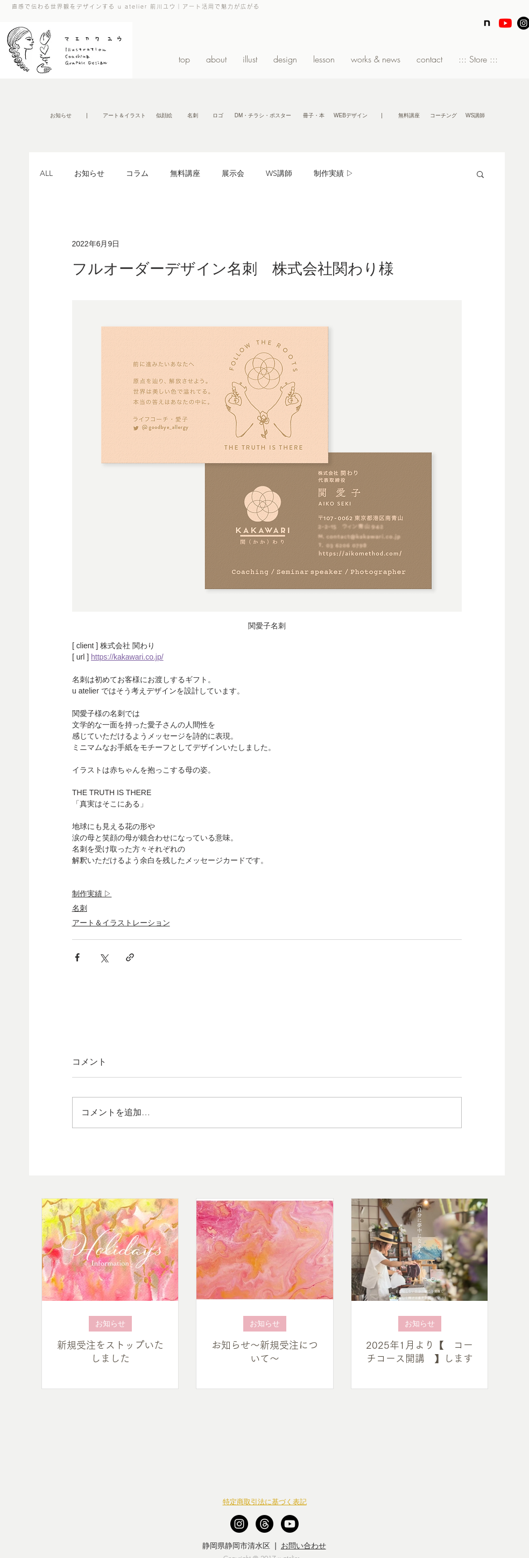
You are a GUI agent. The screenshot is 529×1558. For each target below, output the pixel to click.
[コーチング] (443, 115)
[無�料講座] (409, 115)
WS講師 (279, 173)
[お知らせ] (61, 115)
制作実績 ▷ (334, 173)
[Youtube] (290, 1524)
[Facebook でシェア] (77, 957)
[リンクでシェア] (130, 957)
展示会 (233, 173)
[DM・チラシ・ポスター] (263, 115)
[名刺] (192, 115)
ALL (46, 173)
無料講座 (185, 173)
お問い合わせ (303, 1545)
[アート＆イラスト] (124, 115)
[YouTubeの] (505, 23)
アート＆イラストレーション (121, 922)
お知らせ (89, 173)
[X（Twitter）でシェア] (103, 957)
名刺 (79, 908)
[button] (87, 115)
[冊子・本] (313, 115)
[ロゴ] (218, 115)
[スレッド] (264, 1524)
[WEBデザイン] (351, 115)
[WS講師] (475, 115)
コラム (137, 173)
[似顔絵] (164, 115)
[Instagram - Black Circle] (239, 1524)
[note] (487, 23)
